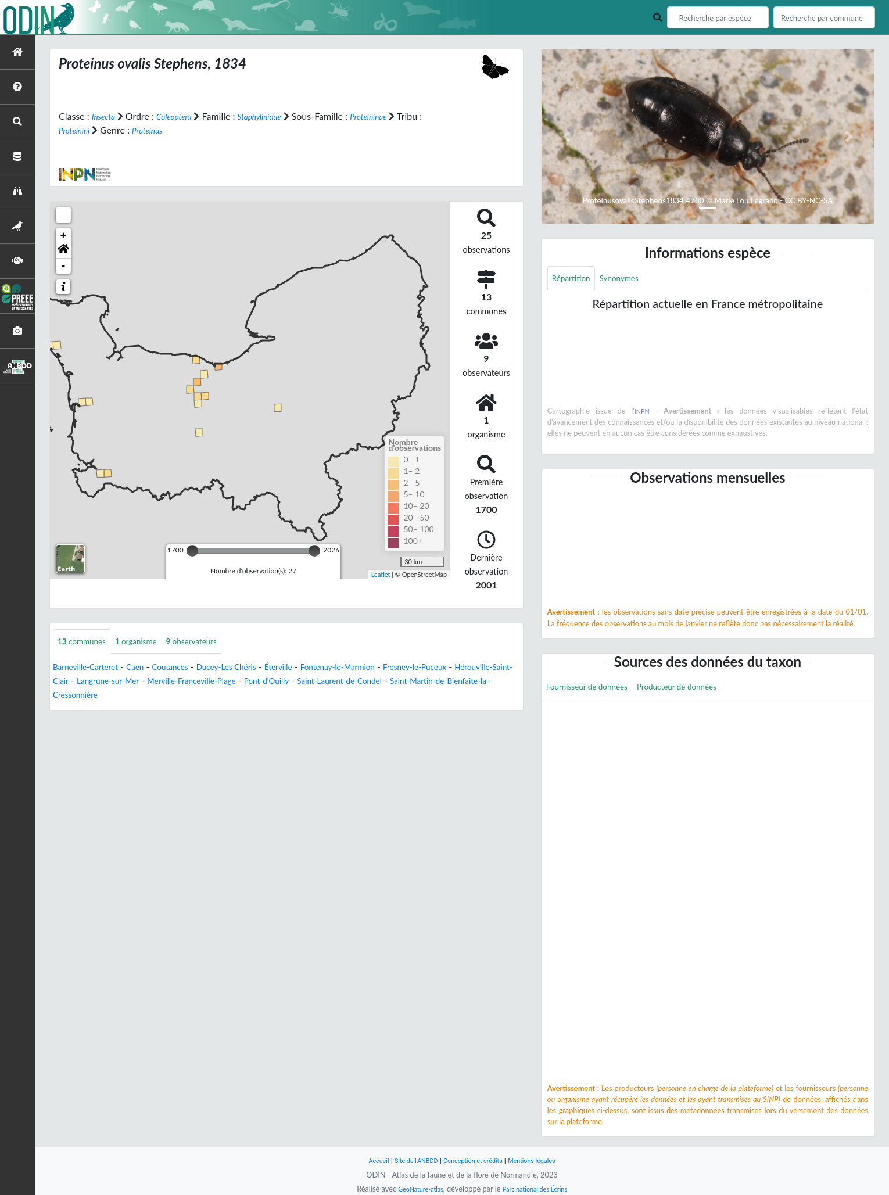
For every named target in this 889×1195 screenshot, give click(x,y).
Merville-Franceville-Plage (283, 682)
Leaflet (380, 573)
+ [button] (63, 236)
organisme (149, 642)
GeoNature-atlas (414, 1188)
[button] (63, 251)
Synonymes (630, 279)
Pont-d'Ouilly (371, 682)
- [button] (63, 266)
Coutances (189, 668)
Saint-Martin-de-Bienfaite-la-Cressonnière (138, 696)
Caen (149, 668)
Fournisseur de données (594, 689)
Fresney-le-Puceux (474, 668)
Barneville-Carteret (91, 668)
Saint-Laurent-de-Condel (456, 682)
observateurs (213, 642)
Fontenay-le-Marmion (384, 668)
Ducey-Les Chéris (255, 668)
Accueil (364, 1160)
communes (86, 642)
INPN (643, 413)
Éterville (315, 668)
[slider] (192, 551)
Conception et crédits (474, 1160)
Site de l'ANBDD (408, 1160)
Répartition (574, 279)
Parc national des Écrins (539, 1188)
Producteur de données (700, 689)
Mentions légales (543, 1160)
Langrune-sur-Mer (186, 682)
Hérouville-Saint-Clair (97, 682)
